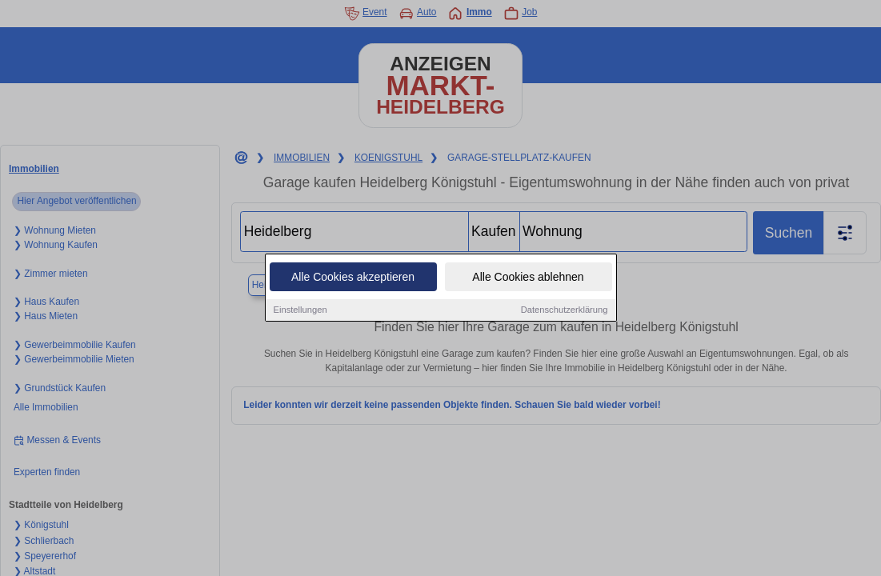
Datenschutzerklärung (564, 310)
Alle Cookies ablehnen (527, 277)
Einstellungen (300, 310)
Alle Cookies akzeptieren (352, 277)
